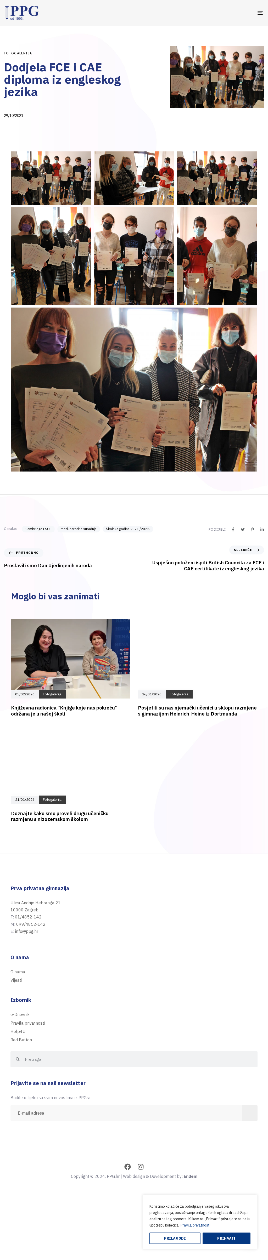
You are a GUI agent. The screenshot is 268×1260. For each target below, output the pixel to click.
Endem (190, 1176)
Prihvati (226, 1238)
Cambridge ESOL (38, 529)
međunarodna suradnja (79, 529)
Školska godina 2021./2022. (128, 529)
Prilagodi (175, 1238)
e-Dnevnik (20, 1014)
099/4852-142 (31, 924)
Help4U (18, 1031)
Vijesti (16, 980)
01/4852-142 (28, 917)
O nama (17, 971)
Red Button (21, 1039)
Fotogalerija (18, 53)
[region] (200, 1222)
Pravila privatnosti (195, 1225)
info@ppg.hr (26, 931)
